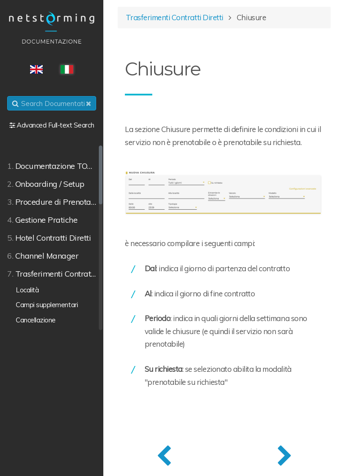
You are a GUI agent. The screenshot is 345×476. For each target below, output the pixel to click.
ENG (36, 69)
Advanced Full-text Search (55, 125)
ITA (67, 69)
